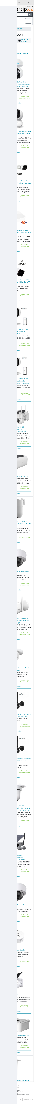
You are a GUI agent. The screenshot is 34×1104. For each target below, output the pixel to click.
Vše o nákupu (15, 2)
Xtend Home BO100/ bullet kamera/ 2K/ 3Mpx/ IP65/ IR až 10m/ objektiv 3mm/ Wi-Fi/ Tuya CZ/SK (16, 282)
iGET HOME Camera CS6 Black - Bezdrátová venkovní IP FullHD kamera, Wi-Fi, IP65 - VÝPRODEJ (17, 761)
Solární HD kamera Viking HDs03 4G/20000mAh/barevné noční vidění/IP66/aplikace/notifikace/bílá (14, 429)
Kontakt (7, 2)
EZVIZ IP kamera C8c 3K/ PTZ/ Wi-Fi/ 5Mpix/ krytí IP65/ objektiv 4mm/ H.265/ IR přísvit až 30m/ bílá (17, 524)
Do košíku (17, 103)
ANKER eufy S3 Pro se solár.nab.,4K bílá (15, 476)
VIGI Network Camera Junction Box (14, 950)
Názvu (5, 55)
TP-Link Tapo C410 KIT (10, 995)
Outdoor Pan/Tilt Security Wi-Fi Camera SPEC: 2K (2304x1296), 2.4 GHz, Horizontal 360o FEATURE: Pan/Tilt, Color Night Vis (16, 808)
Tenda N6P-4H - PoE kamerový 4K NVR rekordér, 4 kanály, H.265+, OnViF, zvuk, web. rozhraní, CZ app (17, 233)
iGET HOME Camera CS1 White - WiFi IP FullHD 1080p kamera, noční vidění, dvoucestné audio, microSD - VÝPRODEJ (16, 381)
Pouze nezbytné (17, 1099)
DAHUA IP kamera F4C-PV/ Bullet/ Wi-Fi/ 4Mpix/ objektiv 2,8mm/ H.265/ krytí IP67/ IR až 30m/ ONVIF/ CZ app (16, 621)
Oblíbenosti (14, 53)
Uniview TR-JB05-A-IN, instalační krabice (16, 1035)
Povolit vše (7, 1099)
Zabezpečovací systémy (10, 40)
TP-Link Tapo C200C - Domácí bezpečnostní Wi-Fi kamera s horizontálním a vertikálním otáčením (17, 134)
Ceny (23, 53)
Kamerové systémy (23, 40)
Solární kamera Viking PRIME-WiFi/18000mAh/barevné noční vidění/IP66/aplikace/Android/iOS (14, 858)
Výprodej (8, 49)
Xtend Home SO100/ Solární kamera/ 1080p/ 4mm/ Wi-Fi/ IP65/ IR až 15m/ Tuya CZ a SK (17, 183)
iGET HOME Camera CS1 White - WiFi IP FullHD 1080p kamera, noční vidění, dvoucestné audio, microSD (15, 331)
